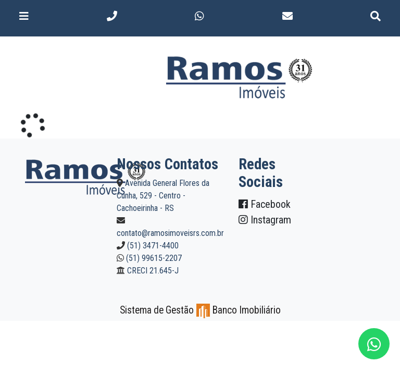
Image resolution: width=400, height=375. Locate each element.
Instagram (265, 220)
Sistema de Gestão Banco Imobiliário (200, 310)
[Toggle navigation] (23, 16)
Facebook (265, 204)
